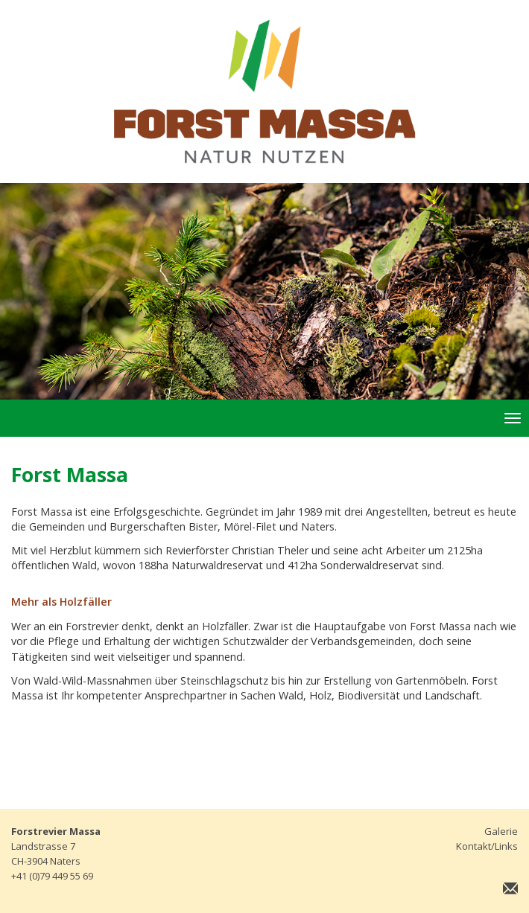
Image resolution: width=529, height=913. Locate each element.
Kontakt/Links (487, 846)
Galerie (501, 831)
